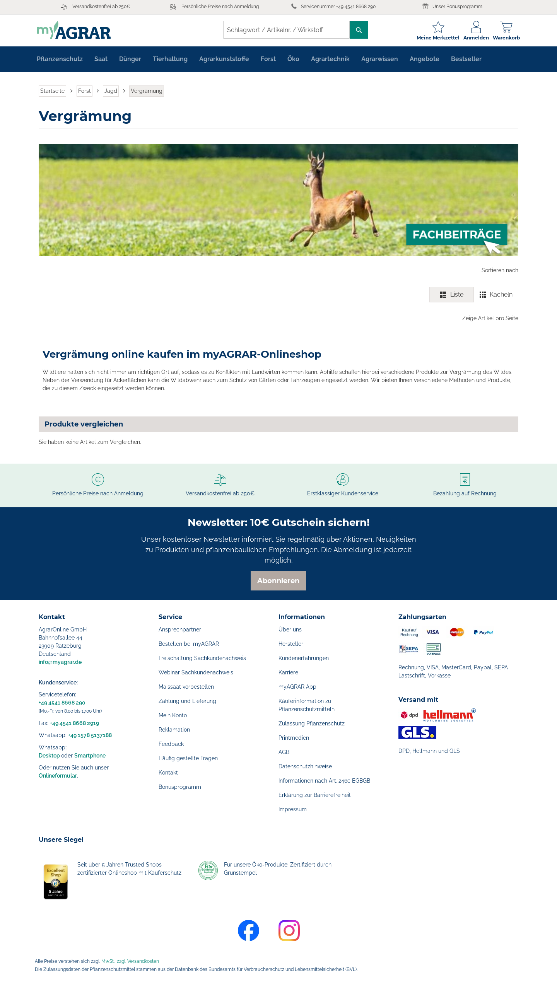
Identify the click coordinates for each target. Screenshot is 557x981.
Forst (84, 92)
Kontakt (168, 772)
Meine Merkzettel (436, 38)
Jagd (110, 92)
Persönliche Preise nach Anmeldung (220, 6)
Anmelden (474, 38)
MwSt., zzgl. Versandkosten (130, 961)
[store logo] (75, 30)
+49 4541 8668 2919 (74, 723)
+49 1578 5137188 (90, 735)
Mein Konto (173, 715)
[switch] (473, 296)
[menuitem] (60, 60)
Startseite (52, 92)
